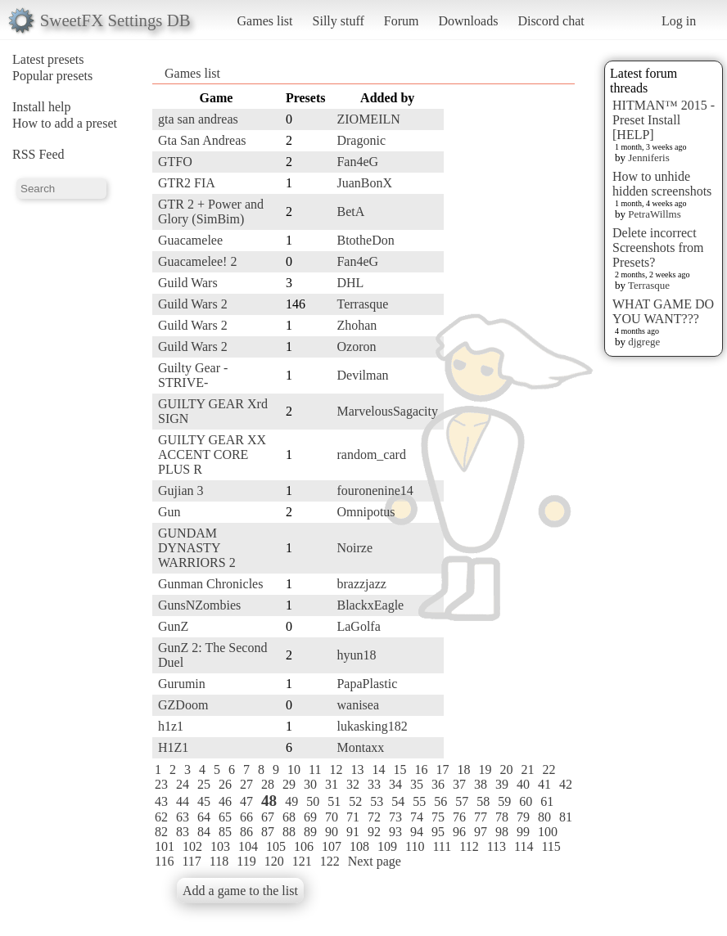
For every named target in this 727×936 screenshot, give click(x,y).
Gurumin (181, 684)
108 (359, 846)
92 (374, 832)
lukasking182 (371, 726)
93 (395, 832)
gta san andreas (198, 119)
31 (331, 784)
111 (441, 846)
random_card (370, 454)
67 (267, 817)
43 (161, 801)
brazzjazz (361, 584)
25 (203, 784)
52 (355, 801)
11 (315, 769)
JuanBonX (364, 183)
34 (395, 784)
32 (352, 784)
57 (461, 801)
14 (378, 769)
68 (289, 817)
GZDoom (183, 705)
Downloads (468, 21)
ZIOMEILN (368, 119)
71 (352, 817)
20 (506, 769)
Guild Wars (188, 283)
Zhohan (356, 325)
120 (274, 861)
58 (483, 801)
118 (219, 861)
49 (291, 801)
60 (525, 801)
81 (565, 817)
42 (565, 784)
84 (203, 832)
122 (330, 861)
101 (164, 846)
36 (438, 784)
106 (304, 846)
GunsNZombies (199, 605)
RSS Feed (38, 154)
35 (416, 784)
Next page (374, 861)
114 (523, 846)
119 (246, 861)
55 (419, 801)
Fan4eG (357, 162)
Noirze (354, 548)
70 (331, 817)
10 (293, 769)
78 (501, 817)
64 (203, 817)
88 (289, 832)
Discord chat (550, 21)
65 (225, 817)
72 (374, 817)
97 (480, 832)
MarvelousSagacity (387, 411)
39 (501, 784)
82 (161, 832)
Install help (41, 107)
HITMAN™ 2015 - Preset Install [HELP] (663, 120)
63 (182, 817)
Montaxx (360, 747)
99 (523, 832)
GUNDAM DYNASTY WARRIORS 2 (197, 547)
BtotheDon (365, 240)
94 (416, 832)
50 (312, 801)
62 (161, 817)
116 (164, 861)
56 (440, 801)
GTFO (175, 162)
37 (459, 784)
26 (225, 784)
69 (310, 817)
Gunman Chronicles (210, 584)
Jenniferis (649, 157)
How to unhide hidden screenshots (661, 183)
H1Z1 (173, 747)
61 (546, 801)
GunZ (173, 626)
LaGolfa (358, 626)
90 (331, 832)
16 (420, 769)
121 (302, 861)
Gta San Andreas (202, 140)
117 (191, 861)
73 (395, 817)
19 (484, 769)
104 (248, 846)
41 (544, 784)
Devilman (362, 375)
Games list (265, 21)
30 (310, 784)
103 (220, 846)
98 (501, 832)
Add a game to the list (240, 891)
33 (374, 784)
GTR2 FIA (186, 183)
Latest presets (48, 59)
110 (414, 846)
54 (397, 801)
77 (480, 817)
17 (442, 769)
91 (352, 832)
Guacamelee (190, 240)
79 (523, 817)
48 (269, 800)
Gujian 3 (181, 490)
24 (182, 784)
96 (459, 832)
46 (225, 801)
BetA (350, 211)
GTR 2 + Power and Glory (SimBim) (211, 211)
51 (334, 801)
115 (550, 846)
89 (310, 832)
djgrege (644, 341)
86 (246, 832)
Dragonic (361, 140)
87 (267, 832)
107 (331, 846)
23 (161, 784)
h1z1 (170, 726)
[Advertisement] (509, 333)
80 (544, 817)
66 (246, 817)
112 (468, 846)
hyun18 (356, 655)
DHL (350, 283)
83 (182, 832)
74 (416, 817)
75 (438, 817)
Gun (169, 512)
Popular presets (52, 76)
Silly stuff (338, 21)
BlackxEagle (370, 605)
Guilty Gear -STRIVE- (193, 375)
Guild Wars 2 (193, 304)
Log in (679, 21)
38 (480, 784)
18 (463, 769)
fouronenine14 (374, 490)
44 (182, 801)
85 (225, 832)
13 (357, 769)
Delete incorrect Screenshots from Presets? (658, 247)
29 (289, 784)
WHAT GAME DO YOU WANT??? (663, 311)
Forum (401, 21)
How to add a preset (64, 123)
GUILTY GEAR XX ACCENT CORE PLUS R (212, 454)
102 (192, 846)
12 (335, 769)
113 (496, 846)
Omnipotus (365, 512)
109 (387, 846)
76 (459, 817)
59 (504, 801)
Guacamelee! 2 (197, 261)
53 (376, 801)
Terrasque (649, 285)
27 (246, 784)
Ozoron (356, 346)
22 (548, 769)
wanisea (357, 705)
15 (399, 769)
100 (548, 832)
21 (527, 769)
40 (523, 784)
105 (276, 846)
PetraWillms (654, 214)
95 (438, 832)
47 (246, 801)
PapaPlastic (366, 684)
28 (267, 784)
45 (203, 801)
